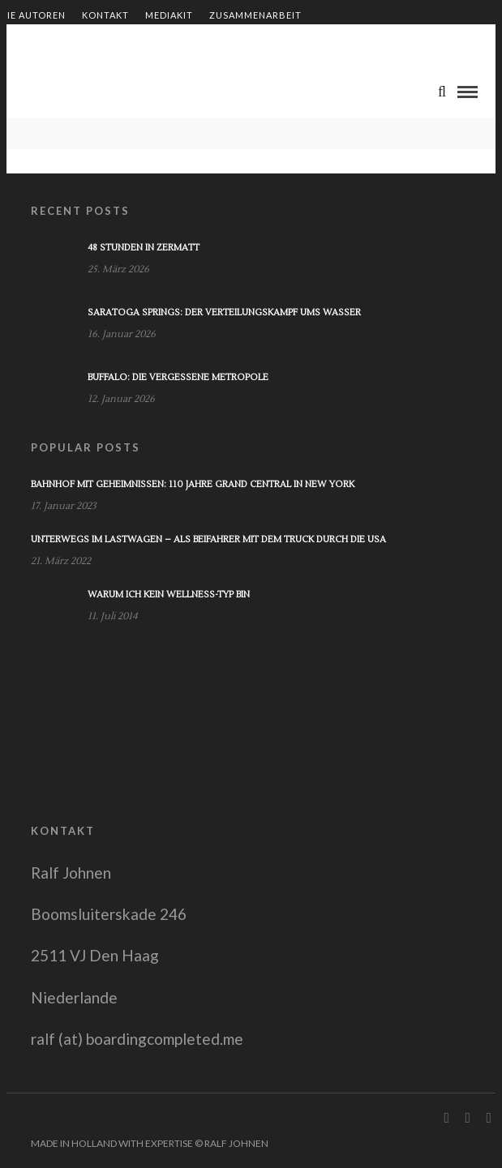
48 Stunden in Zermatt (144, 248)
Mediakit (169, 15)
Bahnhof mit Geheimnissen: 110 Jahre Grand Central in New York (192, 484)
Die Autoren (33, 15)
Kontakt (105, 15)
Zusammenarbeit (255, 15)
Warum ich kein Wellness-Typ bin (169, 594)
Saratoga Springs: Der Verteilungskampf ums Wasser (224, 312)
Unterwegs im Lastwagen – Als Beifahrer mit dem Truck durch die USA (208, 539)
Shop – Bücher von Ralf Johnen (86, 42)
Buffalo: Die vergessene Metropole (178, 377)
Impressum (218, 42)
